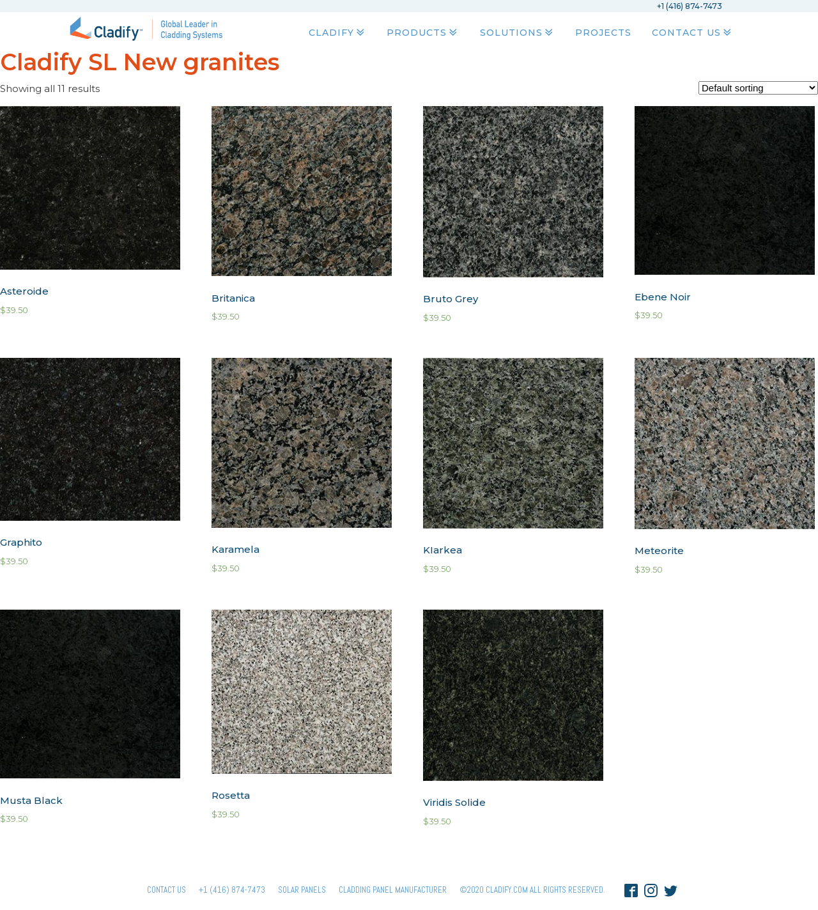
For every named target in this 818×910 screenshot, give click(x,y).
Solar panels (302, 889)
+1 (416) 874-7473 (232, 889)
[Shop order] (758, 88)
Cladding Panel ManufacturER (393, 889)
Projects (603, 32)
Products (423, 32)
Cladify (338, 32)
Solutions (517, 32)
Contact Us (693, 32)
